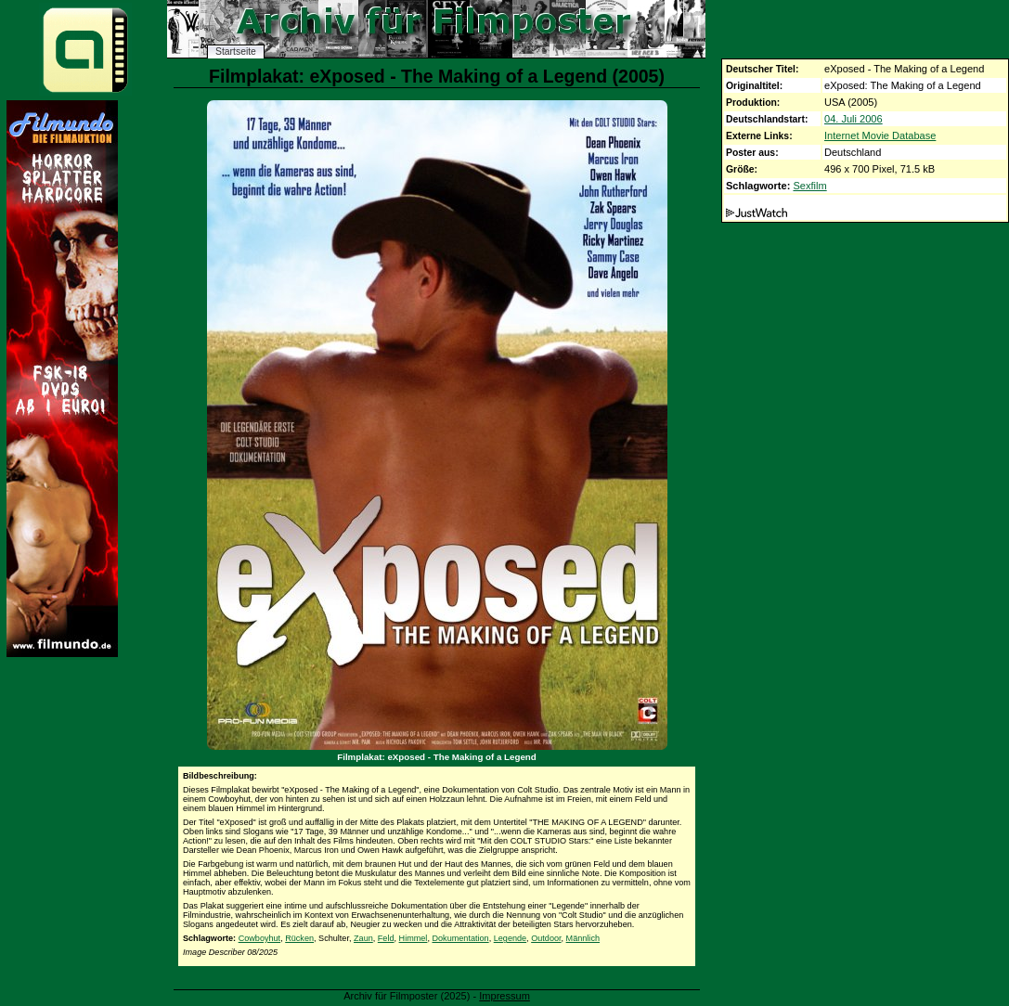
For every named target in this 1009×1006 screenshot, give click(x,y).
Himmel (413, 938)
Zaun (363, 938)
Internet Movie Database (880, 135)
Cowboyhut (260, 938)
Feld (386, 938)
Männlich (583, 938)
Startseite (235, 51)
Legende (510, 938)
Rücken (299, 938)
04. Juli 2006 (853, 118)
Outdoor (546, 938)
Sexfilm (809, 185)
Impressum (504, 995)
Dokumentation (460, 938)
